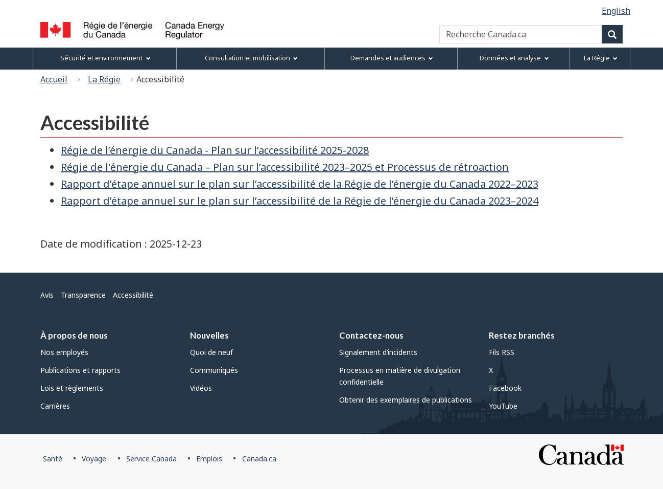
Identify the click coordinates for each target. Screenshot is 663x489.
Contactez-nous (371, 335)
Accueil (53, 79)
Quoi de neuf (211, 352)
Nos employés (64, 352)
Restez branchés (522, 335)
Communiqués (214, 370)
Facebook (505, 388)
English (616, 10)
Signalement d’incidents (378, 352)
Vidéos (201, 388)
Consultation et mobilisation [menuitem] (251, 58)
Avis (47, 295)
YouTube (503, 406)
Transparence (83, 295)
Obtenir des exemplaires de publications (405, 400)
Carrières (55, 406)
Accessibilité (133, 295)
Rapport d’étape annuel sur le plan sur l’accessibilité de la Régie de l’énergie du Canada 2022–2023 (299, 184)
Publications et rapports (80, 370)
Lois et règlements (71, 388)
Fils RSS (501, 352)
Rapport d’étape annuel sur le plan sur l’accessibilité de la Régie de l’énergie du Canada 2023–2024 (299, 201)
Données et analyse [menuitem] (514, 58)
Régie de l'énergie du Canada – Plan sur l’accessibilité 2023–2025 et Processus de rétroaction (285, 167)
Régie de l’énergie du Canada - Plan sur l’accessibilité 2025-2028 (215, 150)
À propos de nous (74, 335)
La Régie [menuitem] (601, 58)
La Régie (104, 79)
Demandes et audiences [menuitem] (391, 58)
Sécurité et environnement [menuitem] (105, 58)
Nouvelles (209, 335)
